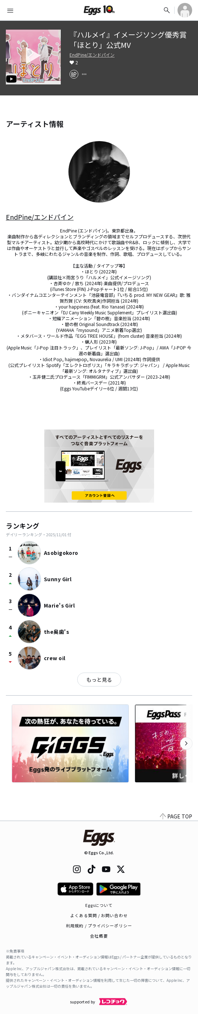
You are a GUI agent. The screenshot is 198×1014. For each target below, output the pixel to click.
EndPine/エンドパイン (92, 55)
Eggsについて (99, 905)
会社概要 (99, 936)
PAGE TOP (176, 816)
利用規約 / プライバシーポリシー (99, 925)
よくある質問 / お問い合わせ (99, 915)
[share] (74, 74)
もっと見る (99, 679)
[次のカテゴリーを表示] (186, 743)
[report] (84, 74)
